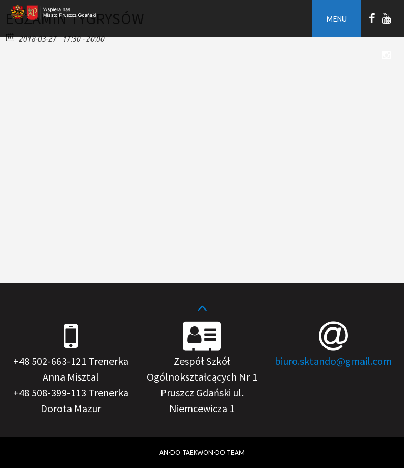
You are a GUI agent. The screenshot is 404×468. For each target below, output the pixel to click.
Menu (337, 19)
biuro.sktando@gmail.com (333, 360)
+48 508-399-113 (49, 392)
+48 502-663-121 (49, 360)
